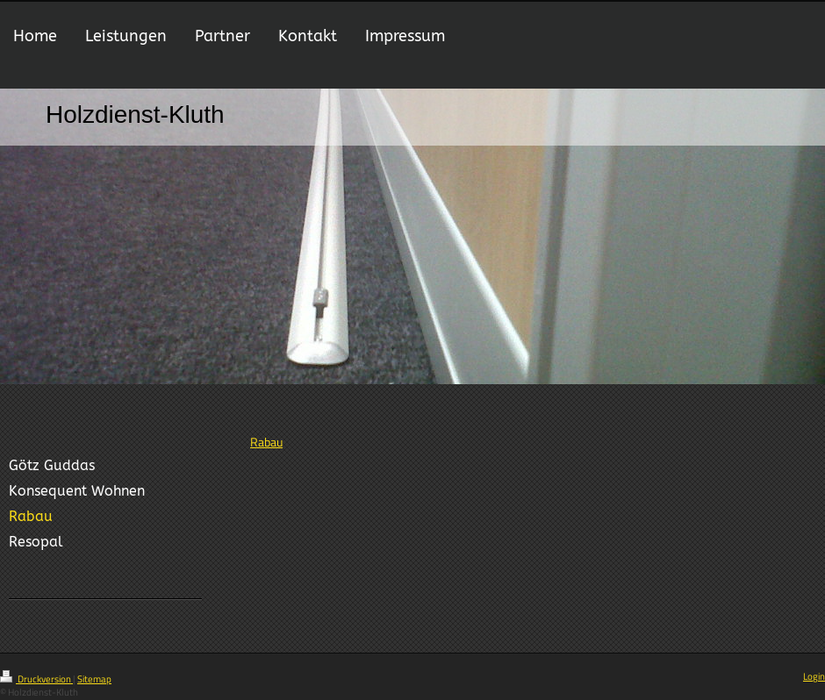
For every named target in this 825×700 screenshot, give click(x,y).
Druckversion (36, 679)
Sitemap (94, 679)
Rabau (266, 442)
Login (814, 676)
